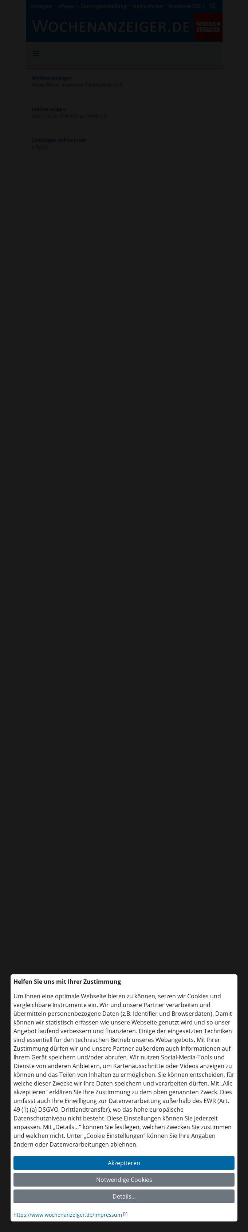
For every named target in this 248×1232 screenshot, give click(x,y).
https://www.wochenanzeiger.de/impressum (67, 1214)
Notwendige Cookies (124, 1180)
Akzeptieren (124, 1163)
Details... (124, 1196)
